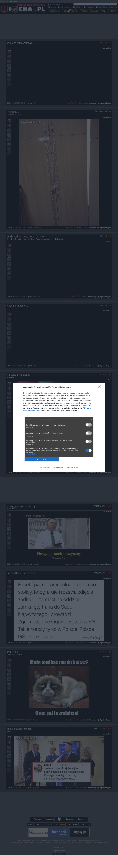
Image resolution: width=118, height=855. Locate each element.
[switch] (88, 424)
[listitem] (59, 419)
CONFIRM (41, 459)
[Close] (100, 387)
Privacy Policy (72, 468)
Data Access (59, 468)
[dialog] (59, 427)
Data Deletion (45, 468)
